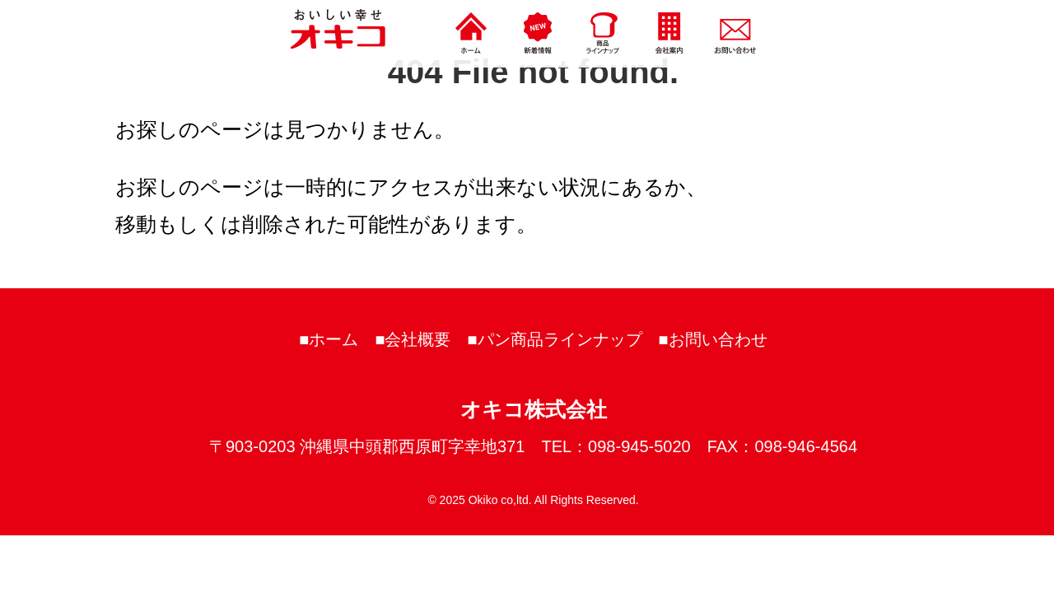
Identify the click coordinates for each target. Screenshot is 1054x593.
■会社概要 (412, 339)
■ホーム (328, 339)
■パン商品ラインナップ (555, 339)
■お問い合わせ (713, 339)
